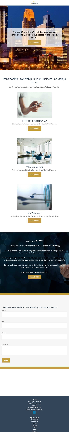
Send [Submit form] (6, 360)
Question (5, 344)
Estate (34, 423)
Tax (35, 427)
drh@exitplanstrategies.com (35, 409)
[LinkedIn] (34, 412)
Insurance (34, 425)
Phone (4, 333)
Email (3, 321)
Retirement (34, 420)
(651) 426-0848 (36, 402)
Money (34, 429)
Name (4, 310)
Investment (34, 421)
